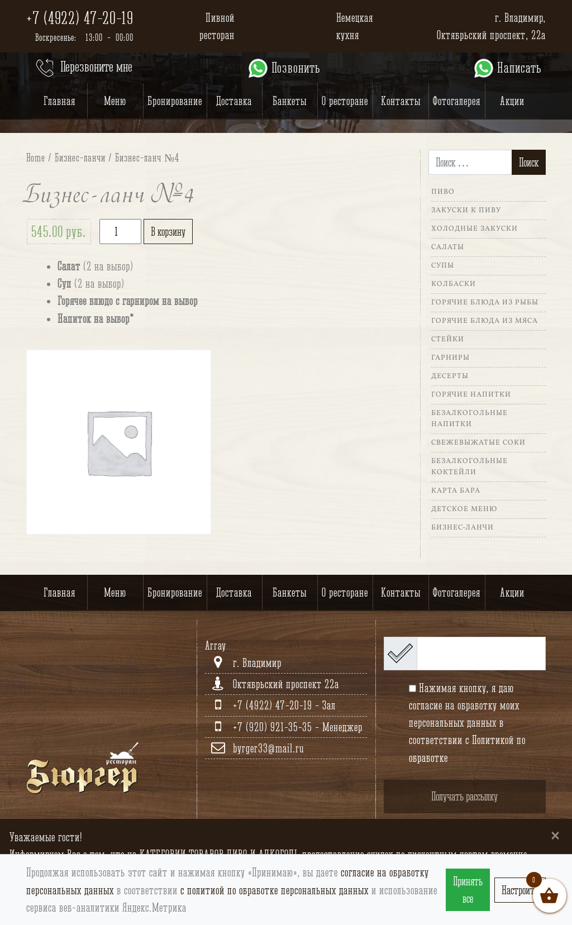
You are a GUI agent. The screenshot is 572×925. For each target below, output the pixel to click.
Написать (507, 68)
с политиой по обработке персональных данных (274, 890)
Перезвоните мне (83, 68)
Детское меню (464, 509)
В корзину (168, 231)
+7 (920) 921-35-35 (274, 727)
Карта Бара (455, 491)
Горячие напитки (471, 395)
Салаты (447, 247)
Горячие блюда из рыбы (484, 303)
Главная (59, 100)
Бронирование (174, 100)
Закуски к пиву (466, 211)
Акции (512, 100)
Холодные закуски (474, 229)
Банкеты (290, 100)
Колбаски (453, 284)
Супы (442, 266)
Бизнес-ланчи (80, 157)
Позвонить (283, 68)
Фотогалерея (456, 100)
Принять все (468, 890)
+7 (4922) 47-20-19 (80, 17)
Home (35, 157)
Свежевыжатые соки (478, 443)
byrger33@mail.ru (268, 748)
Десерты (450, 376)
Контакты (401, 100)
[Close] (555, 834)
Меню (115, 100)
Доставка (234, 100)
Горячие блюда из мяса (484, 321)
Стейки (447, 340)
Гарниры (450, 358)
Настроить (520, 890)
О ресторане (345, 100)
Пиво (443, 192)
